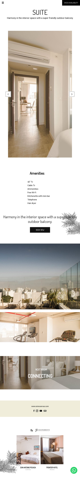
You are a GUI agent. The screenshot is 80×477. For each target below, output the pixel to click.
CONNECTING (40, 374)
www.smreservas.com (40, 406)
